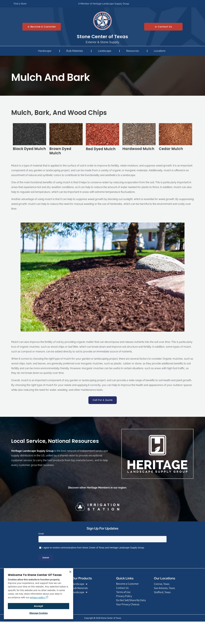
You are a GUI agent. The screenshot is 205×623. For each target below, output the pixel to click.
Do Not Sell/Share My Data (132, 601)
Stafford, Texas (163, 593)
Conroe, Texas (162, 584)
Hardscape (45, 51)
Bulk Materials (75, 51)
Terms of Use (124, 593)
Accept (38, 606)
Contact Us (122, 588)
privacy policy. (39, 597)
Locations (160, 51)
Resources (133, 51)
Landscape (105, 51)
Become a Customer (128, 584)
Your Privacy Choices (128, 606)
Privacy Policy (124, 597)
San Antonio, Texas (165, 588)
